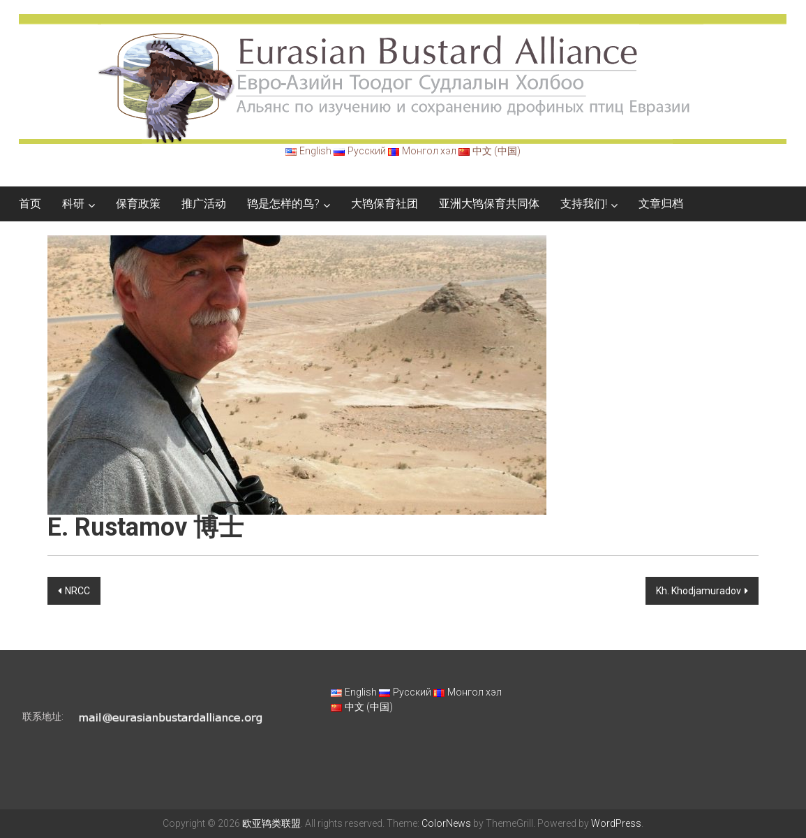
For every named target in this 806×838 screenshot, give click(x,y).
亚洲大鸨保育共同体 (489, 203)
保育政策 (138, 203)
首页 (30, 203)
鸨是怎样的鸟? (283, 203)
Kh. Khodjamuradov (698, 590)
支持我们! (583, 203)
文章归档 (661, 203)
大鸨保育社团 (384, 203)
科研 (73, 203)
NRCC (77, 590)
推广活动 (203, 203)
